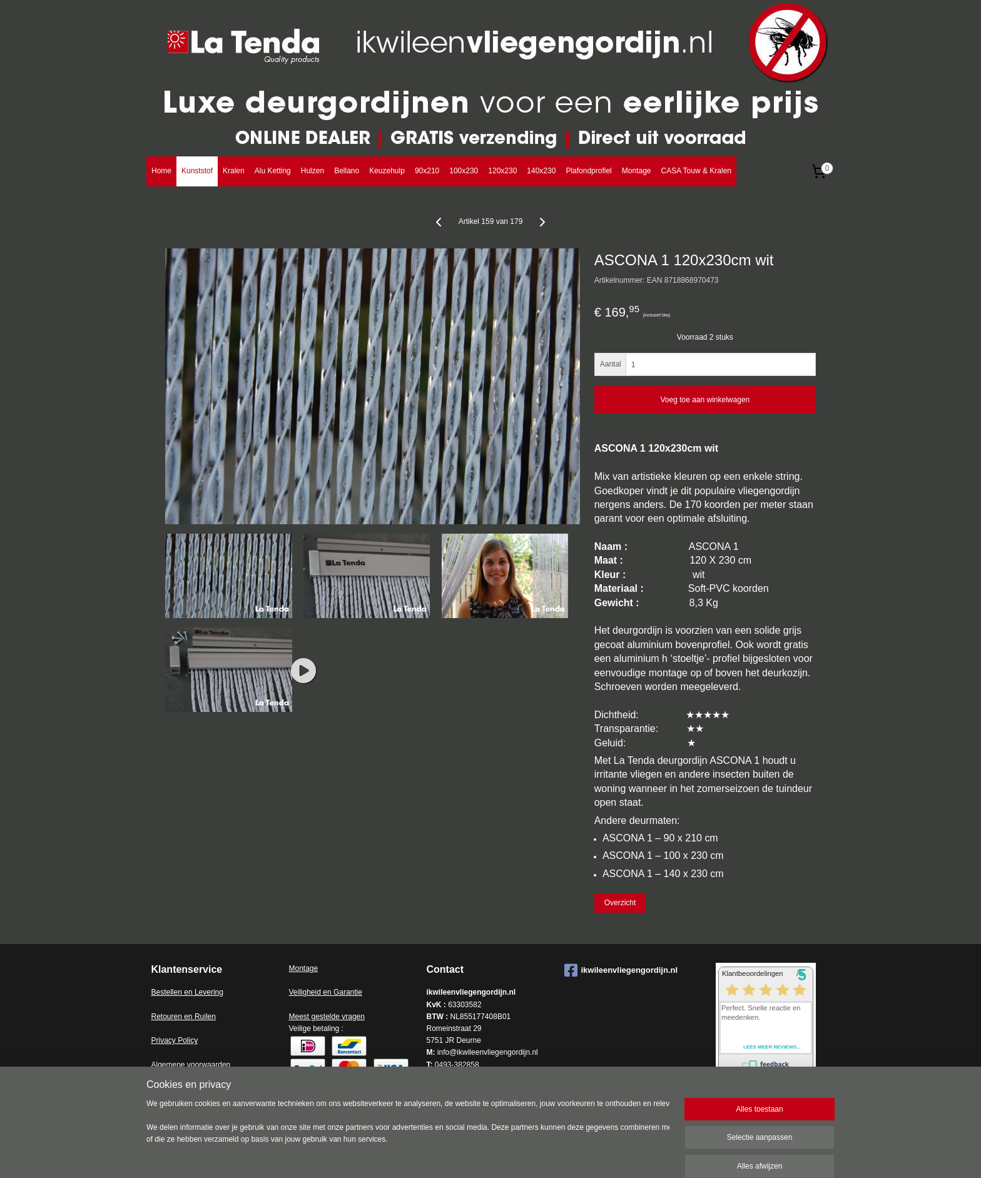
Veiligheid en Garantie (325, 992)
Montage (636, 170)
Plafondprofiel (588, 170)
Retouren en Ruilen (183, 1016)
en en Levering (198, 992)
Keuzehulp (387, 170)
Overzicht (620, 902)
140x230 (541, 170)
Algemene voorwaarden (191, 1064)
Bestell (162, 992)
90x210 (427, 170)
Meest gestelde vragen (327, 1016)
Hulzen (312, 170)
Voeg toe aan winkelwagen (705, 399)
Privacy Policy (174, 1040)
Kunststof (197, 170)
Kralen (234, 170)
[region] (407, 1135)
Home (161, 170)
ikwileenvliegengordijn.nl (621, 970)
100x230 (463, 170)
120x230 (502, 170)
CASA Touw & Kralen (696, 170)
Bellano (346, 170)
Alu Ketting (273, 170)
